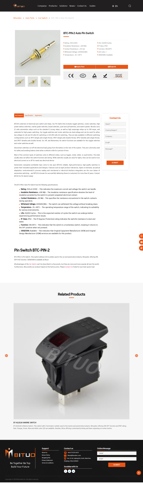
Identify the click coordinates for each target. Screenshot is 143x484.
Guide (96, 5)
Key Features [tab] (22, 116)
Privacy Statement (47, 462)
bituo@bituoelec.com (74, 457)
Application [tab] (54, 116)
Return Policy (46, 457)
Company (47, 5)
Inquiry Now (74, 67)
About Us (44, 454)
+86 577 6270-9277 (73, 454)
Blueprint (117, 67)
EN (119, 6)
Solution (67, 5)
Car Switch (33, 266)
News (76, 5)
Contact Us (86, 5)
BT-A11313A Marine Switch (24, 424)
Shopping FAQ (46, 459)
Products (57, 5)
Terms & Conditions (48, 464)
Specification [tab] (38, 116)
